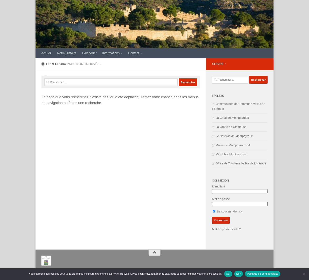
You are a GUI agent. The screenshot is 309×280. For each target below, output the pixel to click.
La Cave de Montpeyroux (232, 117)
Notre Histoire (67, 53)
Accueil (46, 53)
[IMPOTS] (258, 64)
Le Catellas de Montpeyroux (234, 136)
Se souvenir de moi (227, 211)
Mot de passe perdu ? (226, 229)
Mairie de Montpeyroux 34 (233, 145)
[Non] (304, 274)
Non (238, 273)
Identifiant (218, 186)
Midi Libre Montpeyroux (231, 154)
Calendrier (89, 53)
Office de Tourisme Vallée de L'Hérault (241, 163)
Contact (133, 53)
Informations (111, 53)
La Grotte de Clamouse (231, 126)
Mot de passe (221, 199)
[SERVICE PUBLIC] (265, 64)
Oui (228, 273)
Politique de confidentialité (262, 273)
